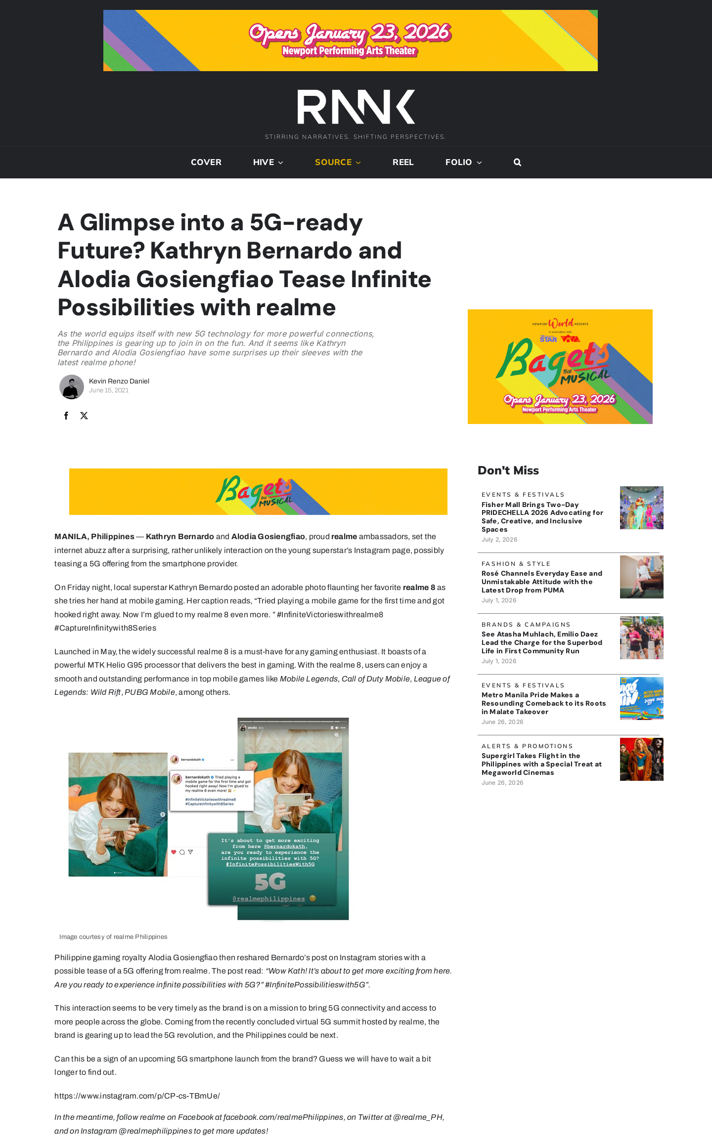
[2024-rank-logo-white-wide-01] (356, 90)
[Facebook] (66, 416)
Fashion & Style (516, 563)
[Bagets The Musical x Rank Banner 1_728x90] (350, 13)
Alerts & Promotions (528, 746)
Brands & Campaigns (527, 624)
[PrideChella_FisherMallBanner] (641, 490)
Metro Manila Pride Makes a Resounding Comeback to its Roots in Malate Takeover (544, 703)
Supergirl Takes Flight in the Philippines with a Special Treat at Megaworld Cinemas (542, 764)
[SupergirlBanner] (641, 741)
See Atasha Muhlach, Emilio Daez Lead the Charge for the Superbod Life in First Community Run (542, 642)
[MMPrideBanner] (641, 681)
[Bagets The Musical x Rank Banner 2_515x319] (560, 313)
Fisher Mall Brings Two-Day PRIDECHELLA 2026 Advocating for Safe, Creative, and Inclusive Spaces (542, 516)
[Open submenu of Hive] (279, 162)
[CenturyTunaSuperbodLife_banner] (641, 620)
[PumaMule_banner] (641, 559)
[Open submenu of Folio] (478, 162)
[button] (517, 162)
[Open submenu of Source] (356, 162)
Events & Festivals (524, 494)
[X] (84, 416)
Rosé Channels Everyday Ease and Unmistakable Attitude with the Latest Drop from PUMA (542, 581)
